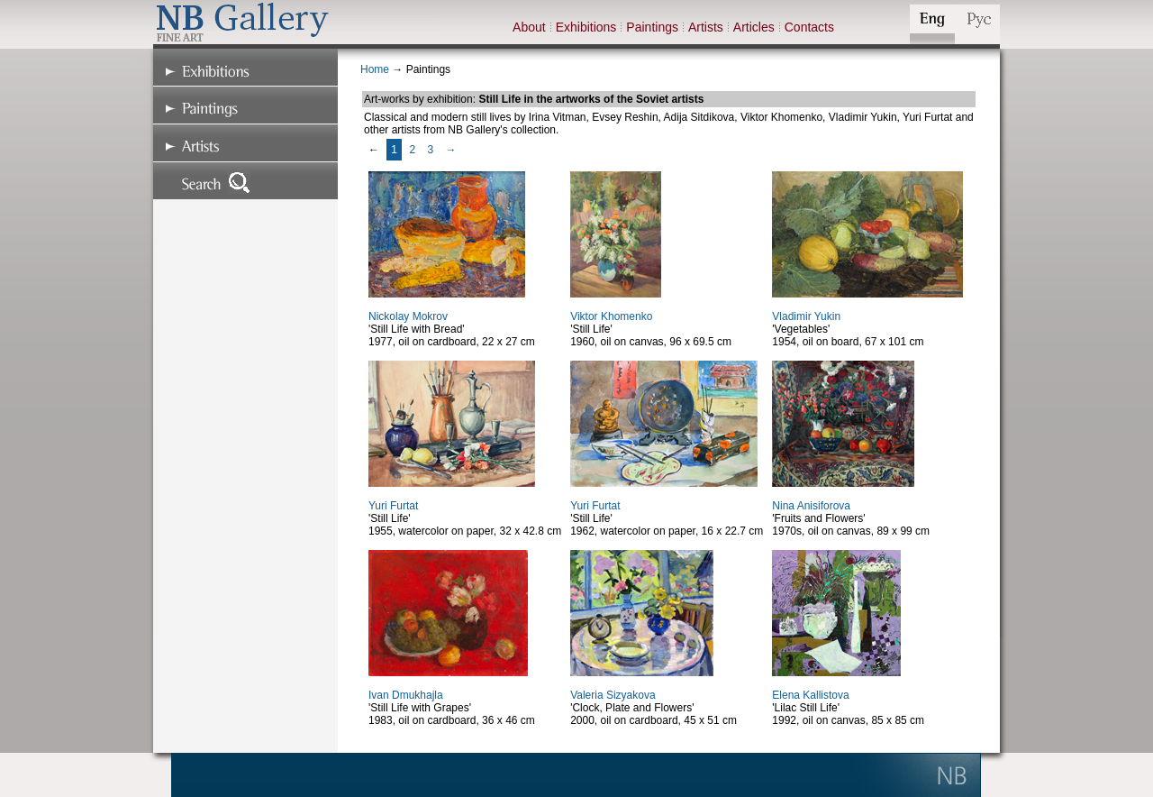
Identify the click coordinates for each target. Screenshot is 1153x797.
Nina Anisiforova (811, 505)
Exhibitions (586, 27)
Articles (754, 27)
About (529, 27)
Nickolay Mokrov (408, 316)
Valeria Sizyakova (613, 695)
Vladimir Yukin (806, 316)
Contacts (809, 27)
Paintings (652, 27)
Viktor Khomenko (611, 316)
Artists (705, 27)
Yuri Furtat (393, 505)
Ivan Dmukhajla (405, 695)
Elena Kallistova (810, 695)
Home (374, 69)
